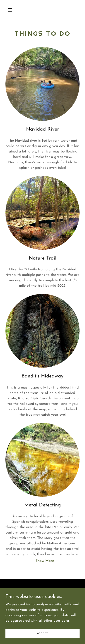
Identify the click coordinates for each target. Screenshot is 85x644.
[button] (13, 9)
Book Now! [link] (42, 590)
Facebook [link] (42, 596)
